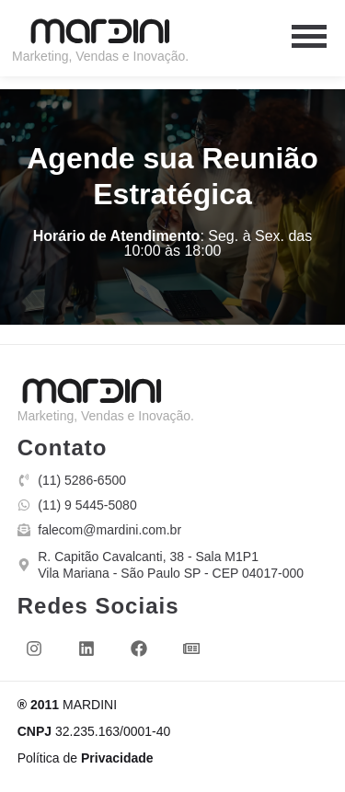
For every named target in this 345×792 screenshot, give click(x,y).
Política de (85, 758)
